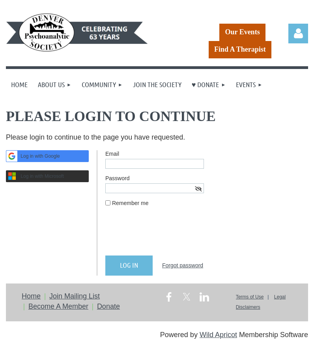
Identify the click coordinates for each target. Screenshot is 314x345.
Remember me (130, 203)
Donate (108, 306)
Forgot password (182, 265)
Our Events (242, 32)
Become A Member (58, 306)
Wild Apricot (218, 335)
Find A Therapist (240, 49)
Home (31, 296)
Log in (298, 33)
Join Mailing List (74, 296)
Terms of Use (250, 297)
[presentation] (165, 234)
